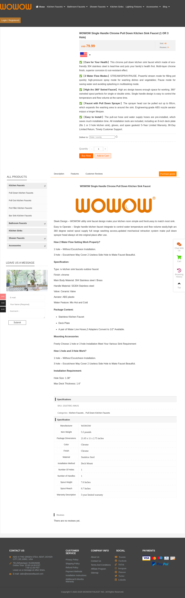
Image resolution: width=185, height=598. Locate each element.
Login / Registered (10, 20)
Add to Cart (103, 155)
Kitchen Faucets (76, 413)
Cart (179, 258)
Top (179, 285)
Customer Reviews (94, 174)
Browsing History (179, 273)
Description (59, 174)
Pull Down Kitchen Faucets (98, 413)
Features (75, 174)
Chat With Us (179, 247)
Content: (26, 314)
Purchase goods (167, 174)
